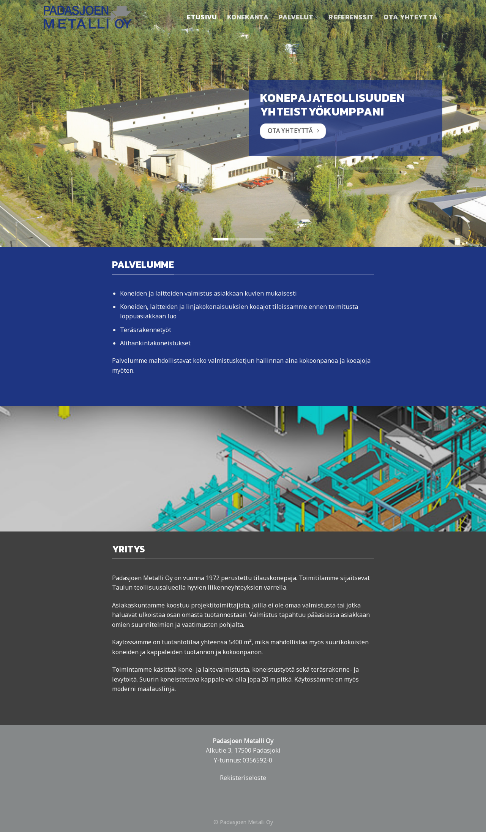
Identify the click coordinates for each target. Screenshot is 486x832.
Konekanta (247, 17)
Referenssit (351, 17)
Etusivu (202, 17)
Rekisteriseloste (243, 777)
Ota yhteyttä (412, 17)
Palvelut (298, 17)
